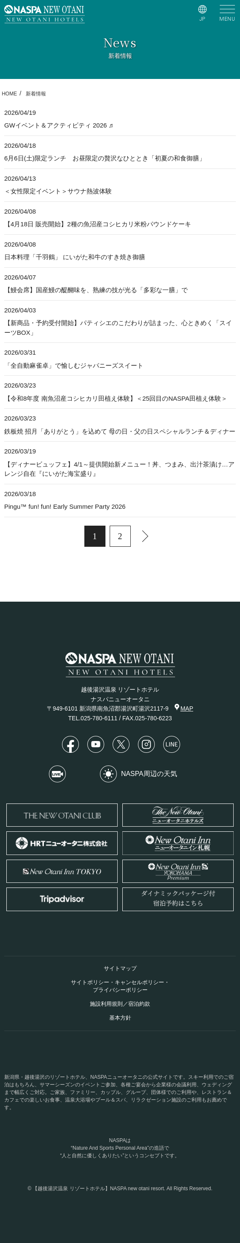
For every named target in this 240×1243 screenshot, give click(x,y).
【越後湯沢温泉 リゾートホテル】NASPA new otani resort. (98, 1188)
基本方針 (120, 1018)
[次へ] (145, 536)
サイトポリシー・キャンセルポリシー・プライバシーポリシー (120, 986)
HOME (9, 94)
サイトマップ (120, 968)
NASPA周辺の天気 (138, 773)
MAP (184, 708)
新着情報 (36, 94)
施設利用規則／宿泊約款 (120, 1004)
